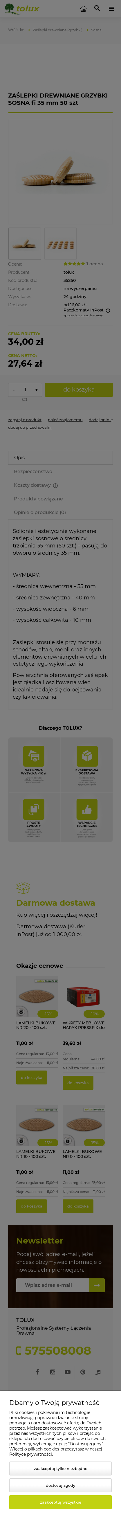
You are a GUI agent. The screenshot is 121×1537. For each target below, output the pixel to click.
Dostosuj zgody (60, 1485)
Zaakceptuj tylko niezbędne (60, 1468)
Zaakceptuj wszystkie (60, 1502)
